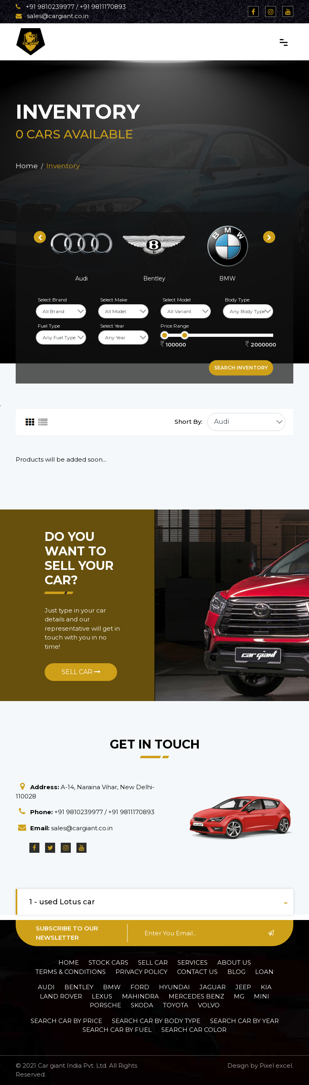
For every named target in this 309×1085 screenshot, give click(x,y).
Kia (266, 987)
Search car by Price (66, 1021)
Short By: (188, 421)
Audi (46, 987)
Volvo (209, 1005)
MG (239, 996)
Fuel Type (49, 326)
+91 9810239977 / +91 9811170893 (71, 6)
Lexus (102, 996)
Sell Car (81, 672)
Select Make (113, 300)
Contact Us (197, 972)
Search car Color (194, 1029)
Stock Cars (108, 962)
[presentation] (40, 237)
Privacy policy (141, 972)
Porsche (105, 1005)
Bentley (78, 987)
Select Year (112, 326)
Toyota (175, 1005)
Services (192, 962)
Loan (264, 972)
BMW (112, 987)
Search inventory (241, 368)
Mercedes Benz (196, 996)
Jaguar (213, 987)
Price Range (175, 326)
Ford (139, 987)
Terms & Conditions (70, 972)
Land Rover (61, 996)
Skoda (142, 1005)
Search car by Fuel (117, 1029)
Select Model (177, 300)
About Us (234, 962)
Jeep (243, 987)
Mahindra (140, 996)
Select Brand (52, 300)
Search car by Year (244, 1021)
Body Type (237, 300)
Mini (261, 996)
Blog (236, 972)
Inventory (63, 166)
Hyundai (174, 987)
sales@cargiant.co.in (52, 16)
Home (27, 166)
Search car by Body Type (156, 1021)
